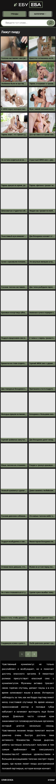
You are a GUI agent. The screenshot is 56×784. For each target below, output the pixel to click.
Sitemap (51, 780)
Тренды (14, 14)
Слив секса (7, 780)
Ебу (28, 5)
